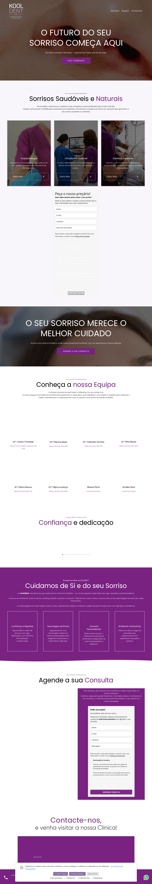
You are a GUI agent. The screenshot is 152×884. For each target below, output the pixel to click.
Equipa (125, 10)
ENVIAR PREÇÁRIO (76, 293)
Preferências (83, 878)
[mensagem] (111, 746)
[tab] (29, 176)
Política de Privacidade (82, 236)
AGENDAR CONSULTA (111, 792)
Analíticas (69, 878)
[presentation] (72, 284)
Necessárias (56, 878)
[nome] (76, 209)
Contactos (136, 10)
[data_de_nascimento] (76, 227)
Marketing (97, 878)
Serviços (115, 10)
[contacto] (76, 221)
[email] (76, 215)
